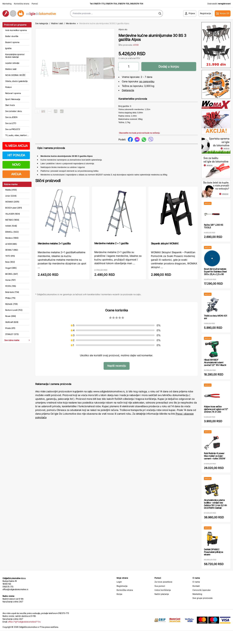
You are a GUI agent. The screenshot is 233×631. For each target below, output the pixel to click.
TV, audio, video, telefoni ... (17, 135)
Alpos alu (122, 29)
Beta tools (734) (12, 292)
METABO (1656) (12, 220)
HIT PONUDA (16, 155)
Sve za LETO (10, 123)
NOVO (16, 165)
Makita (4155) (11, 190)
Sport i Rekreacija (12, 99)
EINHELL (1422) (12, 232)
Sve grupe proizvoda (202, 598)
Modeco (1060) (12, 238)
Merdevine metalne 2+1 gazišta (54, 245)
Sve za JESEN (11, 117)
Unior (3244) (10, 196)
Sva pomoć (159, 586)
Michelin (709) (11, 304)
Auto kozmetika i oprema (16, 30)
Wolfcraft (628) (11, 322)
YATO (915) (10, 256)
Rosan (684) (10, 316)
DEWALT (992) (11, 250)
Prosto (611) (10, 328)
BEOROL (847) (11, 274)
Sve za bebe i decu (13, 111)
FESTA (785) (10, 286)
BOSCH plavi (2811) (13, 207)
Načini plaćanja (161, 594)
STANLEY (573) (12, 334)
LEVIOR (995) (11, 244)
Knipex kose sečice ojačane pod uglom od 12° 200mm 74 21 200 (216, 409)
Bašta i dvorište (11, 36)
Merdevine (71, 23)
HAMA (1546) (11, 226)
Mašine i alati (10, 69)
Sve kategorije (41, 23)
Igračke (8, 48)
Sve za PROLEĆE (12, 129)
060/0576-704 (136, 3)
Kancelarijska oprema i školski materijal (15, 55)
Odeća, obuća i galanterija (16, 81)
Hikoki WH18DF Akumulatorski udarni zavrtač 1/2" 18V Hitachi (215, 362)
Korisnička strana (21, 3)
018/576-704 (111, 3)
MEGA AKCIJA (16, 146)
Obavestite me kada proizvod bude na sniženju (139, 133)
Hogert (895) (11, 268)
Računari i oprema (13, 93)
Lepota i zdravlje (12, 63)
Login (119, 582)
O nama (196, 582)
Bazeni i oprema (12, 42)
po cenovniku (146, 81)
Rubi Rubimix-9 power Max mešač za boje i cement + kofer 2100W (214, 456)
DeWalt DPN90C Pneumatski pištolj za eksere (213, 552)
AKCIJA (16, 174)
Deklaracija (128, 90)
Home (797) (10, 280)
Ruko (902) (10, 262)
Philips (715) (10, 298)
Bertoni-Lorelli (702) (13, 310)
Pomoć (35, 3)
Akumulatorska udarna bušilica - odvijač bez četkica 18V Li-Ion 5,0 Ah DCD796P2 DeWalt (215, 504)
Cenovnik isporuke (201, 590)
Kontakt (196, 586)
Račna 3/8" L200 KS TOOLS (213, 226)
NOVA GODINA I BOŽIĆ (15, 75)
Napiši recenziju (116, 368)
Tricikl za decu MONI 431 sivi (215, 317)
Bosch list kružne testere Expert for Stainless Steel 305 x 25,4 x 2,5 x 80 (215, 271)
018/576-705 (123, 3)
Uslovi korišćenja (162, 590)
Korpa (119, 594)
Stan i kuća (10, 105)
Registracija (122, 586)
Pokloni (8, 87)
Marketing (6, 3)
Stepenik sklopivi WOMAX (165, 245)
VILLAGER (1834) (12, 214)
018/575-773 (99, 3)
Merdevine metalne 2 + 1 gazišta (111, 245)
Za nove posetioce (163, 582)
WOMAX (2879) (12, 201)
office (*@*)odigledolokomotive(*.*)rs (24, 621)
